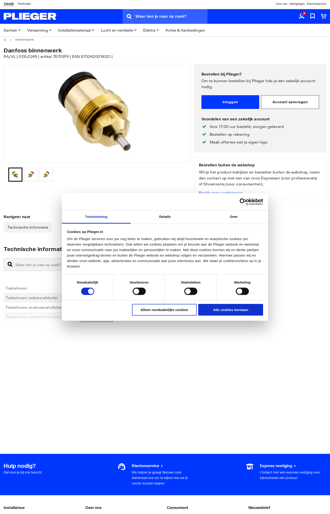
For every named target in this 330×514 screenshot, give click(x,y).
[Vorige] (181, 174)
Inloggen (230, 102)
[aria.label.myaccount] (302, 16)
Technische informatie (27, 227)
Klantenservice (316, 3)
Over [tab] (234, 217)
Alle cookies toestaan (230, 310)
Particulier (24, 3)
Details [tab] (165, 217)
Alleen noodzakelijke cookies (164, 310)
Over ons (281, 3)
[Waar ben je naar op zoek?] (171, 16)
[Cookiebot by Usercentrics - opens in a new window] (243, 201)
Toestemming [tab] (96, 217)
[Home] (5, 40)
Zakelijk (9, 3)
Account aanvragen (290, 102)
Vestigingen (297, 3)
